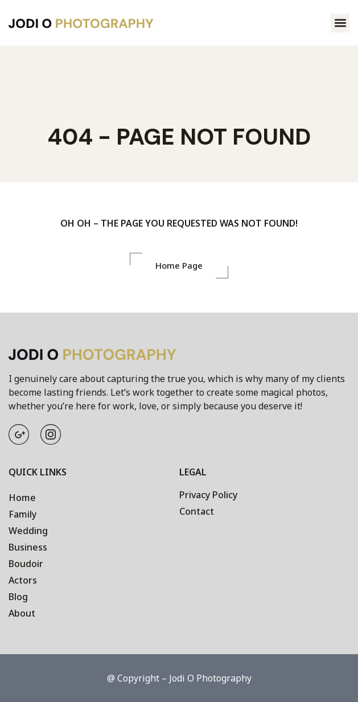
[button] (340, 23)
